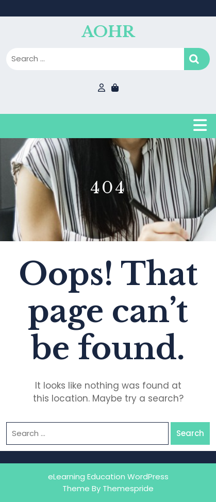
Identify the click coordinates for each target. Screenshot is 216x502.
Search (197, 59)
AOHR (108, 31)
